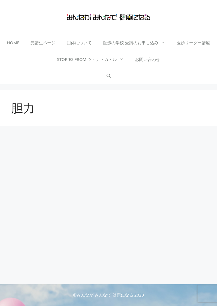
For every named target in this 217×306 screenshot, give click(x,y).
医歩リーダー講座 (193, 42)
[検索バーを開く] (108, 76)
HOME (13, 42)
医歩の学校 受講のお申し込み (137, 42)
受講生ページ (43, 42)
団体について (79, 42)
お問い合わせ (147, 59)
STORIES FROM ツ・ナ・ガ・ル (93, 59)
